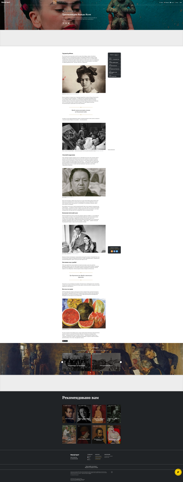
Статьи (79, 405)
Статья (64, 11)
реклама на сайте (106, 457)
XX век (85, 405)
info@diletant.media (97, 459)
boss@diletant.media (77, 479)
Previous (62, 362)
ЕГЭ (63, 405)
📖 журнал (88, 459)
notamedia (90, 473)
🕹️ (176, 2)
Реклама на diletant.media (111, 149)
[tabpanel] (76, 362)
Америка (82, 405)
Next (121, 362)
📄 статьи (88, 457)
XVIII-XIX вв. (69, 405)
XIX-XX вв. (100, 405)
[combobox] (116, 55)
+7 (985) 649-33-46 (82, 479)
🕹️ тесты (88, 458)
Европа (66, 405)
